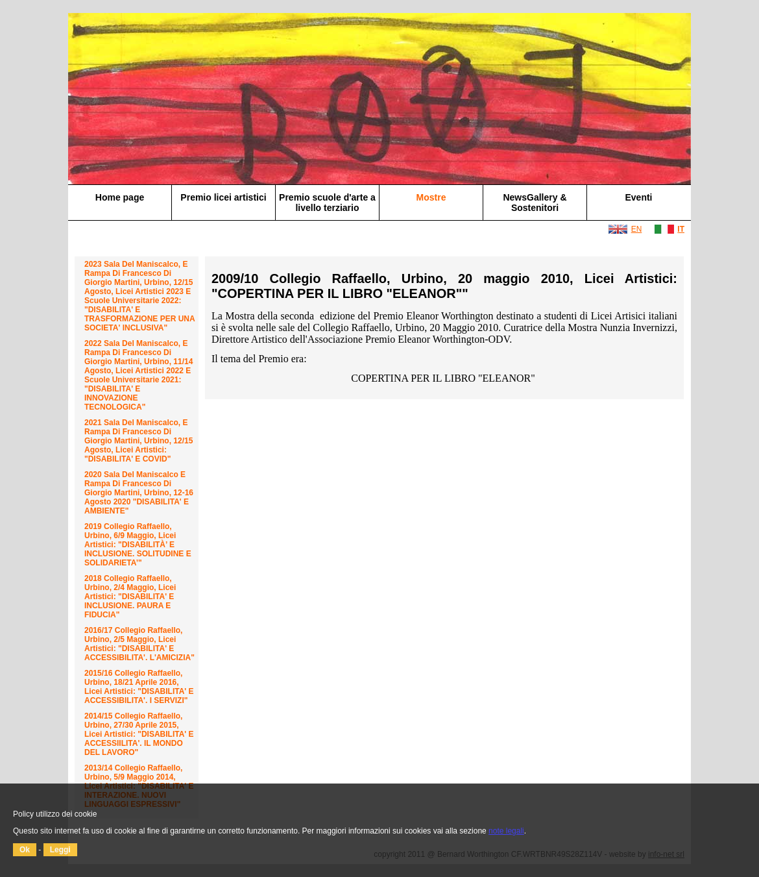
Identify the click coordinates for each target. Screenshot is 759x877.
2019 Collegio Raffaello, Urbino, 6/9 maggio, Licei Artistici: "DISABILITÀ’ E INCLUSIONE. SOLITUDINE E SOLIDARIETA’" (137, 544)
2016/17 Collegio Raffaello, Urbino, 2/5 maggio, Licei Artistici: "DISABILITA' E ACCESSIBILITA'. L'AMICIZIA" (139, 644)
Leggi (60, 849)
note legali (506, 830)
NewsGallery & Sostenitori (534, 202)
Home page (119, 197)
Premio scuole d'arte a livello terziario (327, 202)
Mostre (431, 197)
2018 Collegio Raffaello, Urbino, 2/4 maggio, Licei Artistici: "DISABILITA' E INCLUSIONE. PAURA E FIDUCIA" (130, 596)
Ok (24, 849)
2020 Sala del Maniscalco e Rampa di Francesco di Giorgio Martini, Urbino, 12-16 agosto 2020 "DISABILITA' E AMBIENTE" (138, 492)
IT (680, 229)
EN (636, 229)
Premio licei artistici (223, 197)
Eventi (638, 197)
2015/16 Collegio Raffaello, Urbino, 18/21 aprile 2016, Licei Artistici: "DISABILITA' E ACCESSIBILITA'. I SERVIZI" (139, 687)
